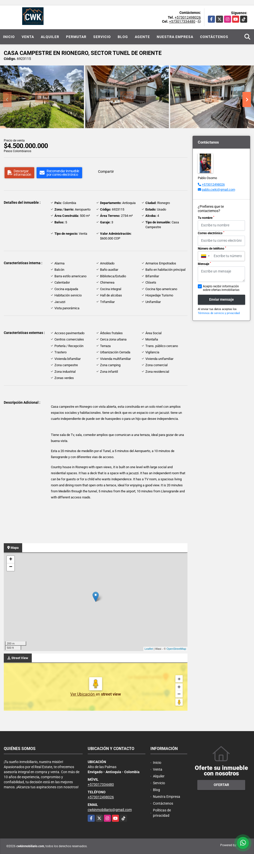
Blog (123, 37)
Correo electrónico (211, 233)
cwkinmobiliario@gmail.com (110, 810)
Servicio (102, 37)
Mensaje (204, 264)
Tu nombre (206, 218)
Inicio (9, 37)
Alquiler (50, 37)
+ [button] (10, 559)
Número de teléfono (212, 248)
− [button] (10, 567)
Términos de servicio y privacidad (219, 313)
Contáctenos (214, 37)
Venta (28, 37)
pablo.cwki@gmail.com (218, 189)
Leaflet (149, 648)
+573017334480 (182, 21)
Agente (142, 37)
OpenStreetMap (176, 648)
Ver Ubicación (83, 694)
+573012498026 (188, 17)
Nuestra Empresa (175, 37)
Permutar (76, 37)
